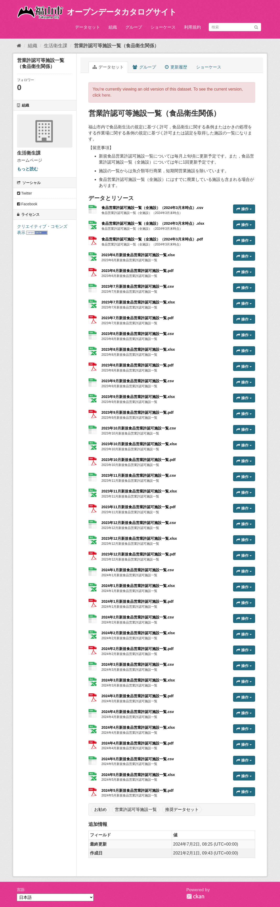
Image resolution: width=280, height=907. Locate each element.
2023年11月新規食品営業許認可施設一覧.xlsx (139, 491)
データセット (87, 27)
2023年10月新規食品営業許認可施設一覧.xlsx (139, 444)
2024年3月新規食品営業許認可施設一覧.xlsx (138, 680)
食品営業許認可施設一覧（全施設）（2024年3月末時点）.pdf (152, 239)
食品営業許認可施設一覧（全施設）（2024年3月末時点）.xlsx (152, 223)
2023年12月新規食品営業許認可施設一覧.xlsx (139, 538)
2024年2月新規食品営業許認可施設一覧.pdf (137, 649)
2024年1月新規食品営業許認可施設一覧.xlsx (138, 586)
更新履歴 (176, 67)
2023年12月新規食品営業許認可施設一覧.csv (138, 523)
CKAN (195, 896)
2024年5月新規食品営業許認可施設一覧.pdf (137, 790)
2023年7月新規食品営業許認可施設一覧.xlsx (138, 302)
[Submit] (256, 26)
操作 (244, 209)
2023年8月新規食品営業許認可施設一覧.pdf (137, 365)
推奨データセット (182, 809)
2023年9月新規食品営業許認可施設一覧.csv (137, 381)
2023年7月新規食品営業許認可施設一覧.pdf (137, 318)
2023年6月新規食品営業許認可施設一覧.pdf (137, 271)
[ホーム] (19, 45)
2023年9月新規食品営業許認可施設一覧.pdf (137, 412)
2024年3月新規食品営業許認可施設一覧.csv (137, 664)
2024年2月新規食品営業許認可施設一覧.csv (137, 617)
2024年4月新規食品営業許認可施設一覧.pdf (137, 743)
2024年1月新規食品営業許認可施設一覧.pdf (137, 601)
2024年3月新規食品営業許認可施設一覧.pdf (137, 696)
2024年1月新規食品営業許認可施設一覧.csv (137, 570)
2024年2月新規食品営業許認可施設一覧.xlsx (138, 633)
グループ (133, 27)
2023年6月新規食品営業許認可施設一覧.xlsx (138, 255)
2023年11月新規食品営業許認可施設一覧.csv (138, 475)
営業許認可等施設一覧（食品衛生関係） (116, 45)
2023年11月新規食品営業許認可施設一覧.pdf (138, 507)
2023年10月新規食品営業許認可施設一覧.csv (138, 428)
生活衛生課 (55, 45)
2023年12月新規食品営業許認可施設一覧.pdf (138, 554)
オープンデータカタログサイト (121, 12)
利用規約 (192, 27)
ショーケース (163, 27)
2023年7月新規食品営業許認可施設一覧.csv (137, 286)
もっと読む (27, 169)
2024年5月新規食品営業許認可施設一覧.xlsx (138, 775)
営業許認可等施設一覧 (136, 809)
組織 (113, 27)
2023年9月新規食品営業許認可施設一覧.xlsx (138, 397)
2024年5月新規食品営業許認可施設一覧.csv (137, 759)
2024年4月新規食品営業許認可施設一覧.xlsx (138, 727)
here (106, 95)
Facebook (27, 204)
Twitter (24, 193)
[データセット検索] (235, 27)
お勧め (100, 809)
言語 (20, 890)
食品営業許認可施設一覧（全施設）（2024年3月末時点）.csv (152, 208)
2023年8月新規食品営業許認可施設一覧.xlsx (138, 349)
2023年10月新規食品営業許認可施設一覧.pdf (138, 460)
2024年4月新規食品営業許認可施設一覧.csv (137, 712)
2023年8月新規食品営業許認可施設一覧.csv (137, 334)
